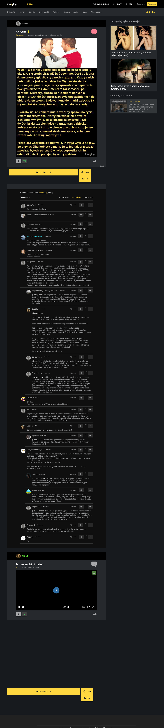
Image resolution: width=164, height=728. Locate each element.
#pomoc (29, 561)
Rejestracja (150, 4)
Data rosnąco (64, 191)
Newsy (84, 12)
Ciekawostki (44, 12)
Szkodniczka (37, 350)
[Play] (19, 600)
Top (121, 4)
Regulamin (86, 715)
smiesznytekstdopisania (37, 208)
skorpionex (31, 255)
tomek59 (30, 218)
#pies (24, 561)
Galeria (32, 12)
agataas (35, 429)
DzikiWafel (31, 198)
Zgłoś (103, 166)
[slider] (41, 600)
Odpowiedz (73, 198)
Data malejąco (76, 191)
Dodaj (33, 4)
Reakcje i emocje (70, 12)
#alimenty (45, 35)
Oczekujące (93, 4)
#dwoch (53, 35)
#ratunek (36, 561)
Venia (34, 484)
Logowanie (136, 4)
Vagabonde (37, 500)
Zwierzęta (11, 12)
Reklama (73, 715)
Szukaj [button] (152, 12)
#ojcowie (38, 35)
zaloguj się (42, 186)
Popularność (88, 191)
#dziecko (31, 35)
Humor (22, 12)
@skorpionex (37, 288)
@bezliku (36, 354)
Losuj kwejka (93, 172)
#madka (59, 35)
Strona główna (43, 172)
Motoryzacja (96, 12)
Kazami (30, 530)
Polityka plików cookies (104, 715)
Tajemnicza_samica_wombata (44, 284)
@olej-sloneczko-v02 (40, 472)
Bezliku (35, 302)
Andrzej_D (31, 518)
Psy (17, 561)
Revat (29, 391)
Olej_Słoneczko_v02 (35, 443)
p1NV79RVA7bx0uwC (35, 244)
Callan (35, 468)
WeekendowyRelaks (35, 230)
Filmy (109, 4)
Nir (28, 403)
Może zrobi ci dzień (29, 557)
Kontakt (62, 715)
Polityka (56, 12)
